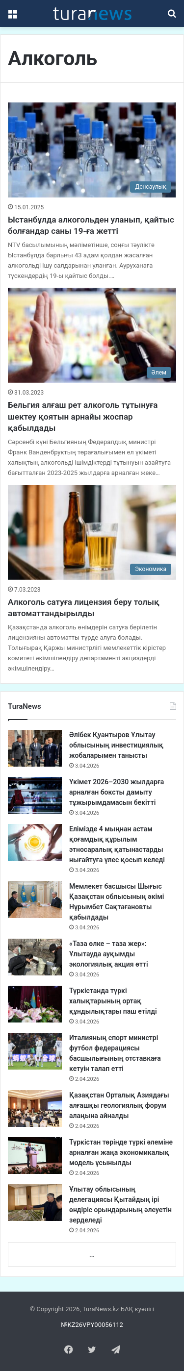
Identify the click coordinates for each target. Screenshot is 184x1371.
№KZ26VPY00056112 (92, 1324)
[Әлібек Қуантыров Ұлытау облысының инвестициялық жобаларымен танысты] (35, 748)
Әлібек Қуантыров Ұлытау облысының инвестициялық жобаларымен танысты (116, 745)
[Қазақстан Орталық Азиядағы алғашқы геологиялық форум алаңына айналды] (35, 1108)
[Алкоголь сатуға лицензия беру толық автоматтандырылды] (92, 532)
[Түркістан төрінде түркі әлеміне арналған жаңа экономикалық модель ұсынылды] (35, 1155)
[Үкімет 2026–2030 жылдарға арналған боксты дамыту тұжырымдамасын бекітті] (35, 795)
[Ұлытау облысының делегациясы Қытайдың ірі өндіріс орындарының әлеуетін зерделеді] (35, 1202)
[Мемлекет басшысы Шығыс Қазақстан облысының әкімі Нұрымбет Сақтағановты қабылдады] (35, 899)
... (92, 1254)
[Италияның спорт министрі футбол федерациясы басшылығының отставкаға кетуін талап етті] (35, 1051)
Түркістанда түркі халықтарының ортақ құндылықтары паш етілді (113, 1001)
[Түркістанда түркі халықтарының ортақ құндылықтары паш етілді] (35, 1004)
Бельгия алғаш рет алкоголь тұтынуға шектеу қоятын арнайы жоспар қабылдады (83, 416)
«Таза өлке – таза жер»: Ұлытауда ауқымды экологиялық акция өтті (108, 954)
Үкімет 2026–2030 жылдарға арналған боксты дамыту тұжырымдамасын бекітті (116, 792)
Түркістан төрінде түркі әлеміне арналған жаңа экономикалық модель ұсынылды (121, 1152)
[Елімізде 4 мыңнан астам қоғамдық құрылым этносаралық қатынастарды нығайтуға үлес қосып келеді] (35, 842)
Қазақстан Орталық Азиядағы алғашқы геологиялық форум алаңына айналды (119, 1105)
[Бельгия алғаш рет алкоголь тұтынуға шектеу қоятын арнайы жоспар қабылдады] (92, 335)
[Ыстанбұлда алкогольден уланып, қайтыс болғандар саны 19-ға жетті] (92, 149)
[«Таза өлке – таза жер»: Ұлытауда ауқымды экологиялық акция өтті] (35, 957)
